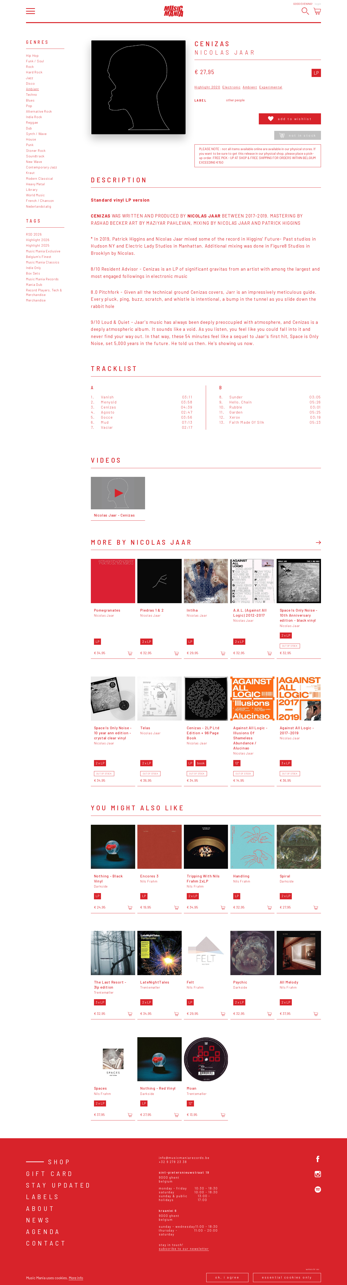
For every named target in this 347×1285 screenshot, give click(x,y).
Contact (46, 1243)
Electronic (231, 87)
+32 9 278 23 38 (173, 1162)
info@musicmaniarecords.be (184, 1158)
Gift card (50, 1173)
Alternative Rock (39, 111)
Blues (30, 100)
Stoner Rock (36, 150)
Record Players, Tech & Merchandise (44, 292)
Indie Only (33, 268)
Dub (29, 128)
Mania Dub (34, 284)
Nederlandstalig (38, 206)
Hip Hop (32, 55)
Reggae (32, 122)
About (40, 1208)
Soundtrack (35, 156)
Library (32, 189)
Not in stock (297, 135)
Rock (30, 66)
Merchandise (36, 300)
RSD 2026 (34, 234)
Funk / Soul (35, 61)
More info (76, 1277)
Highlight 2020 (207, 87)
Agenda (43, 1231)
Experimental (270, 87)
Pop (29, 106)
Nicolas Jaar (225, 52)
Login (318, 3)
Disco (30, 83)
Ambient (32, 89)
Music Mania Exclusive (43, 251)
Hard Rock (34, 72)
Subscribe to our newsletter (184, 1249)
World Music (35, 195)
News (38, 1220)
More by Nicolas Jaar (141, 541)
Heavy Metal (35, 184)
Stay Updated (59, 1185)
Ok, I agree (227, 1277)
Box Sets (33, 273)
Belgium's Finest (39, 257)
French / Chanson (40, 200)
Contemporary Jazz (41, 167)
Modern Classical (39, 178)
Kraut (30, 173)
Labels (43, 1196)
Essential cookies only (287, 1277)
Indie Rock (34, 117)
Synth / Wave (36, 134)
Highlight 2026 (38, 240)
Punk (30, 145)
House (31, 139)
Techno (31, 94)
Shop (59, 1161)
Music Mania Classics (43, 262)
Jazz (29, 78)
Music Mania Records (42, 279)
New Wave (34, 162)
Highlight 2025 (38, 245)
